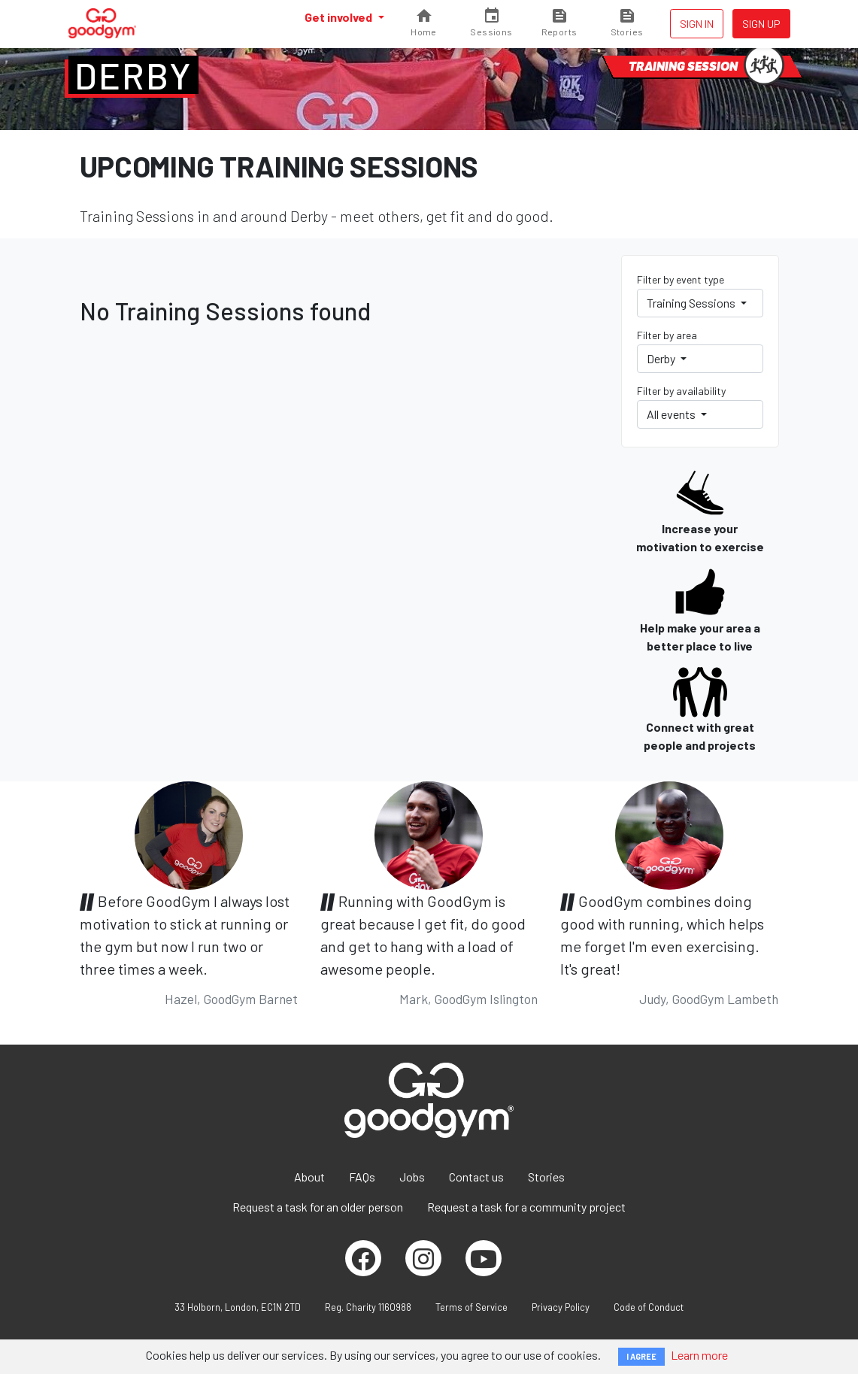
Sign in (697, 23)
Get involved (339, 17)
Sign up (761, 23)
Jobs (412, 1176)
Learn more (699, 1355)
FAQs (362, 1176)
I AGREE (641, 1356)
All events (672, 414)
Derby (133, 75)
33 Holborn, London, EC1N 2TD (237, 1307)
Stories (546, 1176)
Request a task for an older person (317, 1207)
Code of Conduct (649, 1307)
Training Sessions (692, 303)
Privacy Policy (561, 1307)
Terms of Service (471, 1307)
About (309, 1176)
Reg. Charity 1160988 (368, 1307)
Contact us (476, 1176)
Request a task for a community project (526, 1207)
